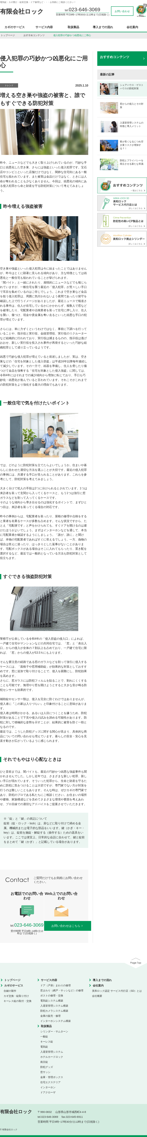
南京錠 (44, 1061)
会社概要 (97, 995)
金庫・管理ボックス (51, 1077)
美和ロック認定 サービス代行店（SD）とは (117, 990)
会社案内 (132, 27)
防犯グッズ (46, 1067)
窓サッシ (45, 1072)
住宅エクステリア (50, 1082)
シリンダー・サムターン (54, 1031)
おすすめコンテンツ (34, 35)
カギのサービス (15, 27)
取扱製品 (73, 27)
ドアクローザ (48, 1092)
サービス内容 (44, 27)
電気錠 (44, 1046)
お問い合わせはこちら (67, 925)
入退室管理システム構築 (54, 1005)
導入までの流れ (103, 27)
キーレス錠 (46, 1041)
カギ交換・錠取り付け (16, 995)
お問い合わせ (122, 11)
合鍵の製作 (10, 990)
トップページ (8, 35)
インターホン (48, 1087)
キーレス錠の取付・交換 (17, 1001)
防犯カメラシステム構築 (54, 1010)
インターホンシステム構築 (55, 1020)
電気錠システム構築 (51, 1000)
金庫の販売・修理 (50, 1015)
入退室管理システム (51, 1051)
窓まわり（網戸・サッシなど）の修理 (61, 990)
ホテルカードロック (51, 1056)
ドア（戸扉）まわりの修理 (55, 985)
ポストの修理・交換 (51, 995)
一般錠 (44, 1036)
